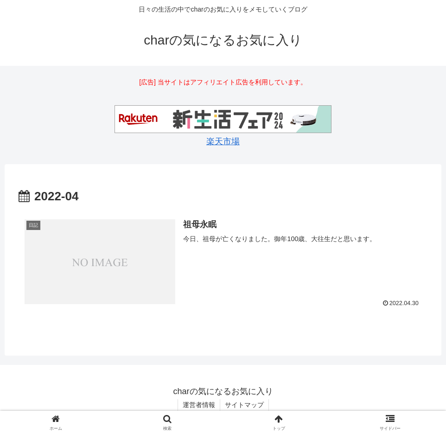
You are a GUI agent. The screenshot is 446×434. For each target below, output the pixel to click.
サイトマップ (244, 404)
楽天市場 (223, 141)
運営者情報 (199, 404)
